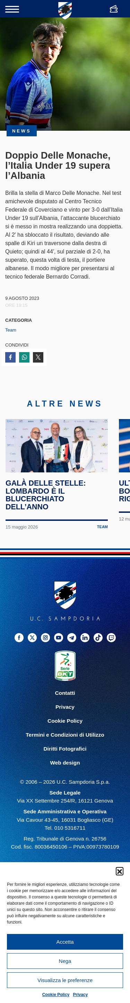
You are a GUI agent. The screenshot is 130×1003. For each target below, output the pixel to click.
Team (10, 330)
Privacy (80, 994)
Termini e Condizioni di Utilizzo (65, 741)
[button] (119, 870)
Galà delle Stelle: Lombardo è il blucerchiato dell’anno (46, 502)
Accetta (64, 942)
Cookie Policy (56, 994)
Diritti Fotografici (65, 755)
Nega (65, 961)
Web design (65, 769)
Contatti (65, 699)
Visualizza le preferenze (65, 980)
